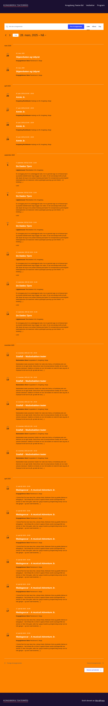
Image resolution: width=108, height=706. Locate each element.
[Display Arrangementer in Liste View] (88, 26)
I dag (15, 35)
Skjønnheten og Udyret (28, 57)
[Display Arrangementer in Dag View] (100, 26)
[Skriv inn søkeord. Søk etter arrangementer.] (36, 26)
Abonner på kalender (92, 670)
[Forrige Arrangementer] (5, 35)
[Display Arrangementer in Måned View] (94, 26)
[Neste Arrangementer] (10, 35)
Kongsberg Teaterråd (15, 5)
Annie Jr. (20, 97)
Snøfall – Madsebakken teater (31, 356)
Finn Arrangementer (76, 26)
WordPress (100, 700)
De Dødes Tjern (24, 166)
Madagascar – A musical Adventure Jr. (35, 490)
